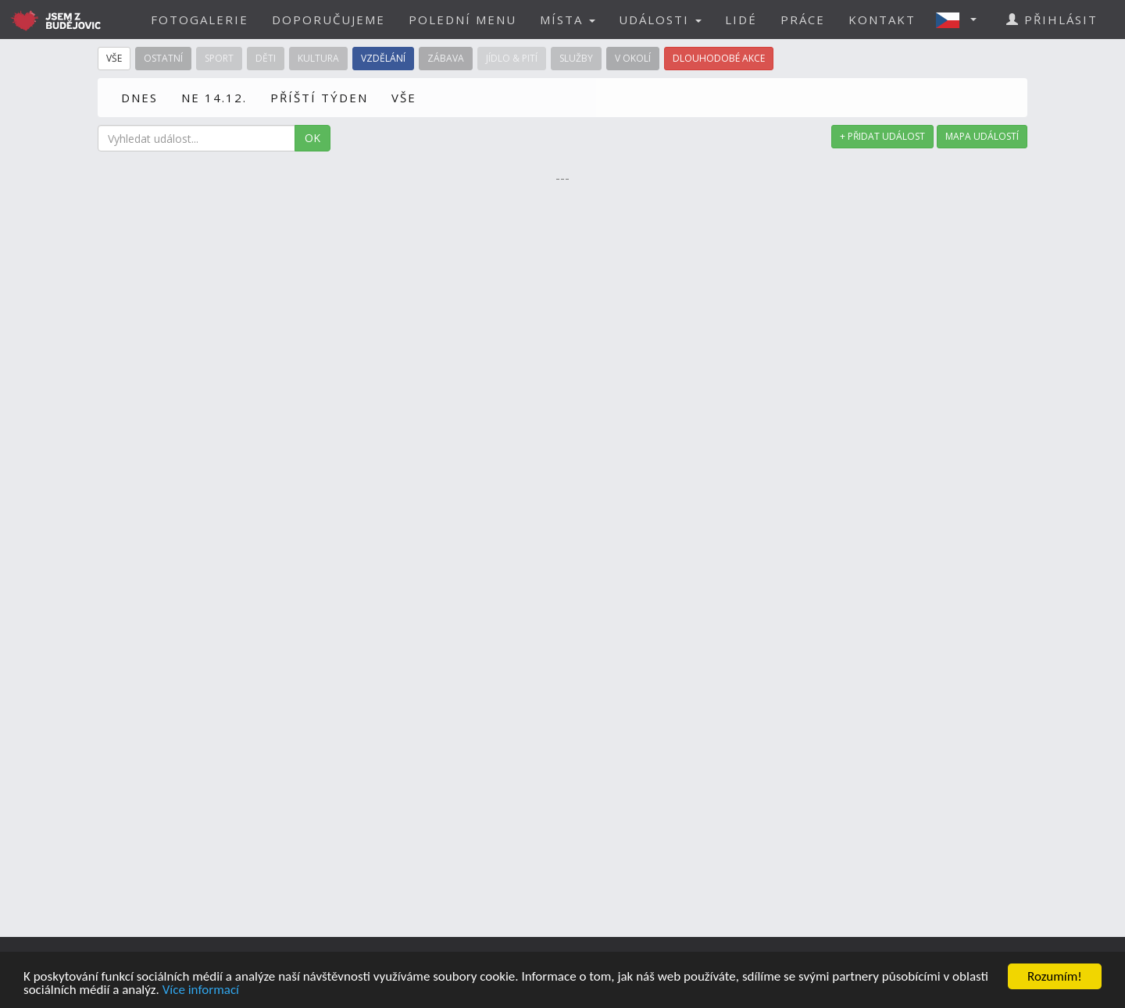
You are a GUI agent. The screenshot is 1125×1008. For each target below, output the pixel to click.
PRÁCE (802, 19)
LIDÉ (741, 19)
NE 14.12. (214, 97)
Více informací (200, 990)
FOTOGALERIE (199, 19)
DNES (139, 97)
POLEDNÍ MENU (462, 19)
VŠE (403, 97)
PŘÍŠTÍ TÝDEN (319, 97)
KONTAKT (882, 19)
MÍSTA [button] (567, 19)
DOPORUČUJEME (328, 19)
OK (312, 137)
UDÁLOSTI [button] (660, 19)
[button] (961, 19)
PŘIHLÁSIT (1052, 19)
